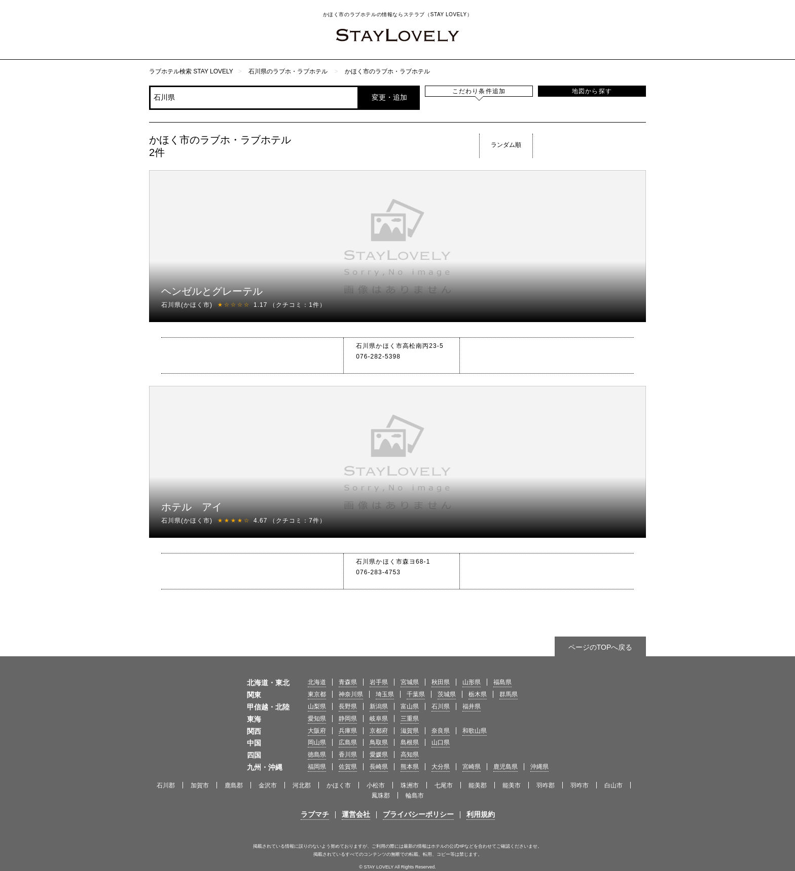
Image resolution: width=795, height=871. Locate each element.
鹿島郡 (234, 785)
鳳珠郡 (381, 795)
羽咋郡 (545, 785)
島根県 (410, 742)
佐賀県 (348, 766)
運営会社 (356, 814)
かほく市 (339, 785)
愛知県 (317, 718)
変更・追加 (389, 97)
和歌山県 (474, 730)
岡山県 (317, 742)
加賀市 (200, 785)
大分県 (440, 766)
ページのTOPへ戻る (600, 647)
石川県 (440, 706)
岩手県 (379, 682)
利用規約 (480, 814)
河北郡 (302, 785)
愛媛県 (379, 754)
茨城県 (447, 694)
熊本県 (410, 766)
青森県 (348, 682)
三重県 (410, 718)
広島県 (348, 742)
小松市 (376, 785)
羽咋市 (579, 785)
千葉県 (416, 694)
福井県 (471, 706)
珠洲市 (410, 785)
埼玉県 (385, 694)
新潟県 (379, 706)
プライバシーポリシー (418, 814)
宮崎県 (471, 766)
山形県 (471, 682)
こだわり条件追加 (479, 91)
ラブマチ (315, 814)
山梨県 (317, 706)
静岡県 (348, 718)
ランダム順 (506, 144)
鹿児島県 (505, 766)
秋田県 (440, 682)
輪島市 (415, 795)
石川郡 (166, 785)
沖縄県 (539, 766)
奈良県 (440, 730)
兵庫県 (348, 730)
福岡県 (317, 766)
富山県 (410, 706)
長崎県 (379, 766)
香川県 (348, 754)
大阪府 (317, 730)
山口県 (440, 742)
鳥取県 (379, 742)
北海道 (317, 682)
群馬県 (508, 694)
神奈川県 (351, 694)
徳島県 (317, 754)
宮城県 (410, 682)
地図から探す (592, 91)
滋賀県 (410, 730)
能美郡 (477, 785)
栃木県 (477, 694)
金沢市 (268, 785)
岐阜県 (379, 718)
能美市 (511, 785)
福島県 (502, 682)
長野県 (348, 706)
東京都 (317, 694)
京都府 (379, 730)
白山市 (613, 785)
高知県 (410, 754)
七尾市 (444, 785)
